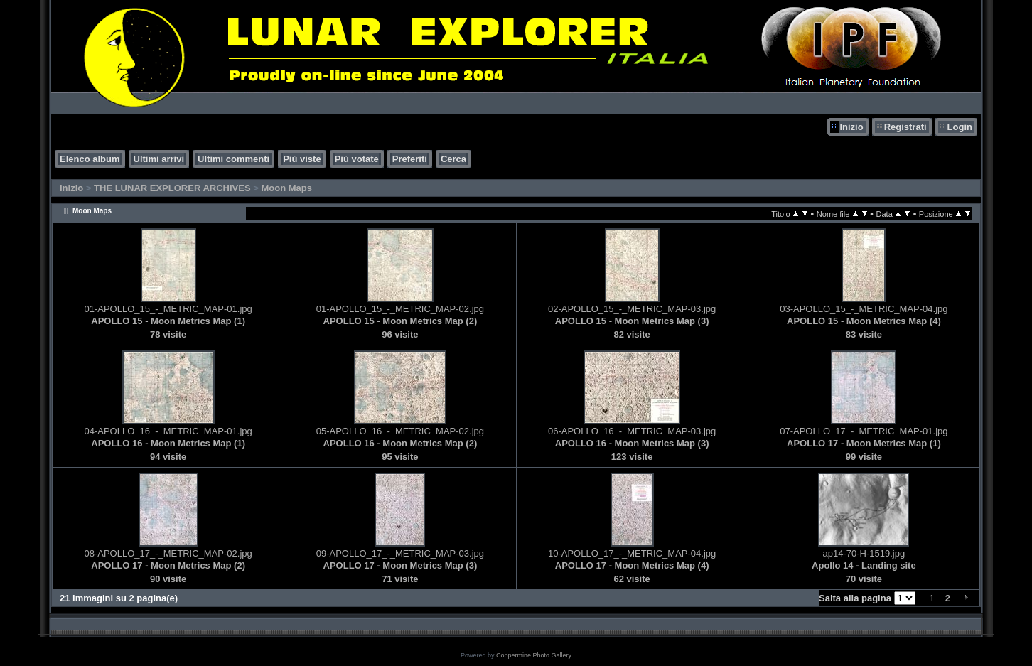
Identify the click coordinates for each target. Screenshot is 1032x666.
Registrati (905, 127)
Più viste (302, 159)
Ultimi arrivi (159, 159)
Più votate (357, 159)
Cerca (453, 159)
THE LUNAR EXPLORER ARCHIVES (172, 188)
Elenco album (90, 159)
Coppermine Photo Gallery (533, 655)
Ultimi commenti (233, 159)
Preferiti (409, 159)
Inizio (851, 127)
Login (959, 127)
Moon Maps (286, 188)
